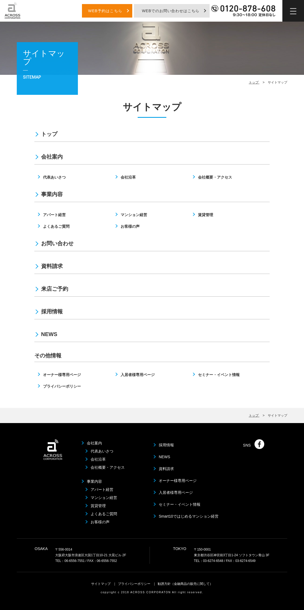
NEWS (49, 334)
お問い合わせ (57, 243)
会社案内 (52, 157)
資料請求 (52, 266)
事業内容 (52, 194)
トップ (254, 83)
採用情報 (52, 311)
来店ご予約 (54, 289)
